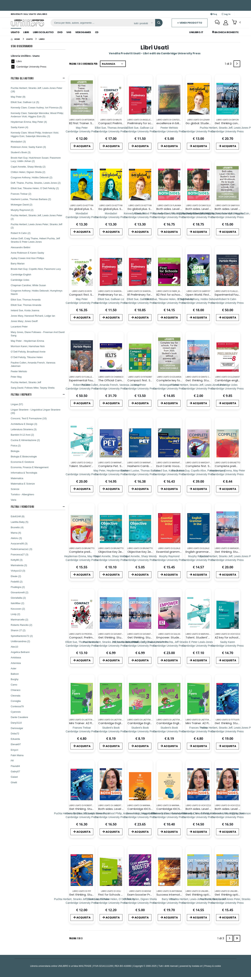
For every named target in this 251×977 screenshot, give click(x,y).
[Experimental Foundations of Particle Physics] (227, 302)
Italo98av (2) (17, 603)
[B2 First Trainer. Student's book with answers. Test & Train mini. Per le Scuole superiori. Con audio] (82, 131)
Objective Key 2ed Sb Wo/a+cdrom (123, 552)
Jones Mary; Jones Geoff (24, 321)
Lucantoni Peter (19, 326)
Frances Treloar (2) (21, 193)
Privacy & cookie (212, 966)
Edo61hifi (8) (18, 516)
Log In (225, 14)
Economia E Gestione (22, 461)
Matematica (17, 478)
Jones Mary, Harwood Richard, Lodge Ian (33, 315)
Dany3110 (16, 722)
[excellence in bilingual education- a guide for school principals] (169, 131)
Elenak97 (16, 744)
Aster (13, 668)
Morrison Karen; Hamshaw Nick (28, 346)
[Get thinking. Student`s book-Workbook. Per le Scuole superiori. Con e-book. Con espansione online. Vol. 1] (198, 388)
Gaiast (14, 776)
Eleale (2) (16, 576)
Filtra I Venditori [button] (22, 506)
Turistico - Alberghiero (22, 494)
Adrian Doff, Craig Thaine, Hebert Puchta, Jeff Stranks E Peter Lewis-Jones (35, 240)
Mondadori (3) (18, 141)
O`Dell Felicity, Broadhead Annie (28, 351)
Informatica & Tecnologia (24, 472)
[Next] (237, 63)
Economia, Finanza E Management (29, 467)
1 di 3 (229, 64)
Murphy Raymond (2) (22, 210)
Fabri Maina (17, 755)
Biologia (15, 451)
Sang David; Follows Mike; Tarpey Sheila (32, 387)
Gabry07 (15, 771)
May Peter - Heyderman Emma (27, 340)
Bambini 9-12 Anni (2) (22, 434)
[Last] (237, 938)
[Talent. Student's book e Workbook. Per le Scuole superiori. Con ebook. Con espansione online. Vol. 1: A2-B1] (82, 474)
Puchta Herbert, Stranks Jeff (26, 382)
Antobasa (16, 657)
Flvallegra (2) (18, 587)
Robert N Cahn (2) (20, 233)
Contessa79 (17, 706)
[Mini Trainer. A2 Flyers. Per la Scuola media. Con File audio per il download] (82, 731)
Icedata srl (197, 966)
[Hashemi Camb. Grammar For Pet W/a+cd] (140, 474)
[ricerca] (91, 22)
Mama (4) (16, 532)
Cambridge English (21, 274)
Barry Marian (18, 263)
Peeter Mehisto (19, 371)
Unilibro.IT (196, 32)
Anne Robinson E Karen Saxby (27, 252)
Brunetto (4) (17, 527)
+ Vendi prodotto (189, 23)
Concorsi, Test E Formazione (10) (29, 418)
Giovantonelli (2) (19, 592)
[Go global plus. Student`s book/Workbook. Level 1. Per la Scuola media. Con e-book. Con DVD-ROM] (111, 217)
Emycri (14, 749)
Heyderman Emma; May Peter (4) (29, 121)
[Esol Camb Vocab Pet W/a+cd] (169, 474)
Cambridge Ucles (20, 279)
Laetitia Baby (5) (19, 522)
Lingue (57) (17, 404)
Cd (96, 32)
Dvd (60, 32)
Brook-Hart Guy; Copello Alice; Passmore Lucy (36, 269)
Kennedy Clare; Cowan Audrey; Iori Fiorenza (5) (36, 107)
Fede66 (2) (17, 581)
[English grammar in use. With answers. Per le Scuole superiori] (198, 559)
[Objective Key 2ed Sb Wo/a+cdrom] (111, 559)
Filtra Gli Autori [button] (22, 78)
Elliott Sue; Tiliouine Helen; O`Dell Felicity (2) (35, 188)
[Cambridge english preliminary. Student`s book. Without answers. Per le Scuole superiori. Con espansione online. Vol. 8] (227, 388)
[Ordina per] (113, 64)
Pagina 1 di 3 (75, 938)
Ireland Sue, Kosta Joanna (25, 310)
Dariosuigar (17, 728)
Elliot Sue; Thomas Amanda (26, 299)
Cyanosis (16, 711)
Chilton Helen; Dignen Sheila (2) (28, 172)
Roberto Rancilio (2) (21, 625)
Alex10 (14, 646)
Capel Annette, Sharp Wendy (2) (28, 166)
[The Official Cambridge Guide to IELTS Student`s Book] (111, 388)
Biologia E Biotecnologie (24, 456)
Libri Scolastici (43, 32)
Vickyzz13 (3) (18, 570)
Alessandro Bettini (20, 247)
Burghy (14, 679)
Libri (26, 32)
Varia (13, 499)
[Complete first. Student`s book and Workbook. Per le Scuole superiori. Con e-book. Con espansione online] (198, 474)
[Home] (15, 39)
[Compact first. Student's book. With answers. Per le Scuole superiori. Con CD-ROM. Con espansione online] (140, 388)
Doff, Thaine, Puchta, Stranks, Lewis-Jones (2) (36, 182)
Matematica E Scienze (23, 483)
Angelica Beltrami (20, 652)
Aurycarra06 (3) (19, 543)
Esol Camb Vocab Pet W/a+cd (177, 466)
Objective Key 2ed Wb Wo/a (147, 552)
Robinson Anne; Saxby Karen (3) (28, 147)
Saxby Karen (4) (19, 127)
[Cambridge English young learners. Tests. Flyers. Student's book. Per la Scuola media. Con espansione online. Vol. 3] (140, 731)
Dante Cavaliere (19, 717)
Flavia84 (15, 766)
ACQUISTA (81, 146)
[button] (236, 22)
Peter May (16, 376)
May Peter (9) (18, 96)
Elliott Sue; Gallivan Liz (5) (25, 102)
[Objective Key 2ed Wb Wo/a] (140, 559)
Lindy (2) (15, 614)
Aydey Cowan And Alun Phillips (27, 258)
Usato (15, 32)
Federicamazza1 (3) (21, 549)
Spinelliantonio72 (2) (22, 636)
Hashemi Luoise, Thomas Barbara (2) (31, 199)
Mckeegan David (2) (21, 204)
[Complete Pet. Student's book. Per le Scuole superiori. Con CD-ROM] (110, 474)
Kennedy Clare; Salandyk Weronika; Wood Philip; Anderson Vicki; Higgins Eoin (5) (37, 114)
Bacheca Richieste (225, 32)
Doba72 (15, 733)
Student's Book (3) (21, 152)
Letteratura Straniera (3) (24, 429)
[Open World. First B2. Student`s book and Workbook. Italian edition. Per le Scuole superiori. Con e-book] (198, 302)
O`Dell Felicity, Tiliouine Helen (27, 357)
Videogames (83, 32)
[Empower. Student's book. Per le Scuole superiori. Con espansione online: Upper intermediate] (169, 645)
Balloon (15, 673)
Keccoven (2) (18, 608)
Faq (213, 14)
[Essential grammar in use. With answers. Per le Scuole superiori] (169, 559)
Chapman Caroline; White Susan (28, 285)
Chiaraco (15, 690)
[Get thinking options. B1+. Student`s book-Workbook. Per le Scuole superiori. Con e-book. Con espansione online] (198, 902)
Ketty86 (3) (17, 559)
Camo (14, 684)
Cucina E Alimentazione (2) (25, 440)
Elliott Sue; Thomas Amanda (26, 305)
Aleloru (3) (16, 538)
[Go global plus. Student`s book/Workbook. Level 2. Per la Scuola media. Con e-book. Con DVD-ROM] (82, 217)
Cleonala (15, 695)
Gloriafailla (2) (18, 597)
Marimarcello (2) (19, 619)
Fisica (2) (16, 445)
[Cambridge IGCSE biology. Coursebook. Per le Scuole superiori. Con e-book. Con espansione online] (140, 817)
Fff (12, 760)
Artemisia (16, 663)
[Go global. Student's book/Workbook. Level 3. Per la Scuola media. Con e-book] (198, 131)
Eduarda (15, 739)
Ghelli (14, 782)
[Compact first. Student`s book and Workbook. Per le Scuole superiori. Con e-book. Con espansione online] (82, 302)
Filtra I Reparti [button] (21, 394)
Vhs (68, 32)
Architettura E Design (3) (24, 424)
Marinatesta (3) (19, 565)
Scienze (15, 489)
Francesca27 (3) (19, 554)
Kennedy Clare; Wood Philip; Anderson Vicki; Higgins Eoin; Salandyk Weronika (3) (35, 134)
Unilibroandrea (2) (20, 641)
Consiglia (16, 701)
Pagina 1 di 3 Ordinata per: (83, 63)
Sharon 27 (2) (18, 630)
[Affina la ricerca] (143, 23)
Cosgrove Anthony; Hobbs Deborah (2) (31, 177)
